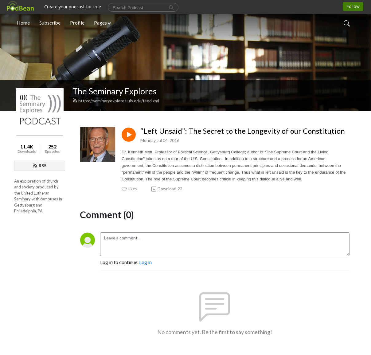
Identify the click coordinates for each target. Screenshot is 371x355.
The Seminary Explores (114, 91)
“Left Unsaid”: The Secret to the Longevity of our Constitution (242, 131)
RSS (39, 165)
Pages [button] (100, 23)
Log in (145, 262)
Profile (77, 23)
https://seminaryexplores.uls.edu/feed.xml (115, 100)
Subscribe (50, 23)
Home (23, 23)
